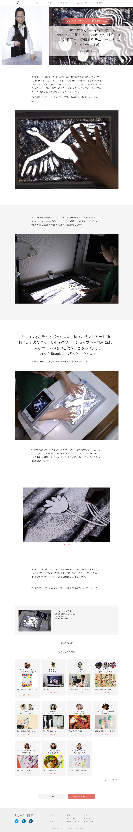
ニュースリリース (56, 821)
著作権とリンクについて (75, 828)
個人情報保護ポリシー (58, 828)
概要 (51, 815)
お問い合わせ (89, 821)
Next (25, 515)
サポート (64, 3)
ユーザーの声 (82, 3)
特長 (36, 3)
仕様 (49, 3)
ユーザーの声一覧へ (111, 780)
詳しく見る (27, 695)
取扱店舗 (100, 3)
